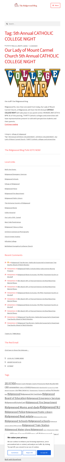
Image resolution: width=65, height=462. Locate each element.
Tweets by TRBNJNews (13, 334)
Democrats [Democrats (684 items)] (35, 387)
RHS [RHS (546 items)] (6, 394)
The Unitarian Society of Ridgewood (17, 203)
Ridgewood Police (11, 189)
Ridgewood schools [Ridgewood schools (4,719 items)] (39, 421)
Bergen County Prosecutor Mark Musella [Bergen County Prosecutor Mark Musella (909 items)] (40, 384)
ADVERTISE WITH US (14, 362)
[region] (29, 445)
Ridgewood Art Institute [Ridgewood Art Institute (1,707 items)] (31, 394)
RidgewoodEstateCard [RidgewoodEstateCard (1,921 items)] (15, 402)
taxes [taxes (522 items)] (45, 430)
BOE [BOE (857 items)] (57, 384)
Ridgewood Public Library (13, 198)
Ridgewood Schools (11, 179)
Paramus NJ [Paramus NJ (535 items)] (42, 390)
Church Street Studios (12, 237)
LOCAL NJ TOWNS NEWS (15, 358)
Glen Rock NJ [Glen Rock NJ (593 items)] (43, 387)
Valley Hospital (10, 213)
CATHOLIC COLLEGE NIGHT (45, 137)
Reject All (29, 453)
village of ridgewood (19, 134)
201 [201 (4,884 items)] (7, 383)
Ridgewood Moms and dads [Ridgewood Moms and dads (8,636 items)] (22, 407)
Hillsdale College (10, 241)
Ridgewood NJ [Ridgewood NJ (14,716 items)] (50, 407)
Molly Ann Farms (10, 169)
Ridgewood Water (11, 208)
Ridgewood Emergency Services (16, 174)
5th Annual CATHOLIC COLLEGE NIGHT (22, 137)
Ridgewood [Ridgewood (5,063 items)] (13, 394)
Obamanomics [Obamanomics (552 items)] (34, 390)
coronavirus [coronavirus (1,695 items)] (14, 387)
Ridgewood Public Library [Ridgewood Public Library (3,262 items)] (39, 411)
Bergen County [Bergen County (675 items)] (21, 384)
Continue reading (11, 124)
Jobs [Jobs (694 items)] (16, 390)
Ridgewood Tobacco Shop (14, 227)
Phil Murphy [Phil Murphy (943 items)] (55, 390)
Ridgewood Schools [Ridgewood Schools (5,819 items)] (16, 421)
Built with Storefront (13, 459)
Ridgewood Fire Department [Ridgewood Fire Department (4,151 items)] (41, 402)
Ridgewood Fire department (14, 193)
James (25, 46)
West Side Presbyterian (13, 222)
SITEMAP (10, 366)
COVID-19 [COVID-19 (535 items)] (22, 387)
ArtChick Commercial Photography (17, 232)
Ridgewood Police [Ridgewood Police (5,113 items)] (15, 411)
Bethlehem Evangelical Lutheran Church (19, 246)
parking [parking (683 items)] (48, 390)
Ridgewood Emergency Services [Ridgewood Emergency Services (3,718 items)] (43, 398)
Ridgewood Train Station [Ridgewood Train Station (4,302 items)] (35, 425)
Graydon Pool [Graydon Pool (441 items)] (51, 387)
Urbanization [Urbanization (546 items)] (51, 430)
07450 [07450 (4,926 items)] (12, 383)
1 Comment (33, 46)
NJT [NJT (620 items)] (28, 390)
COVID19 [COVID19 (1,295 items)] (28, 387)
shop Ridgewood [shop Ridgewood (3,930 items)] (34, 429)
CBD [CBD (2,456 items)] (7, 387)
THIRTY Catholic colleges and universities (40, 139)
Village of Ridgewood (12, 184)
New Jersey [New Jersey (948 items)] (23, 390)
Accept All (44, 453)
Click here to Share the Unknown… (17, 350)
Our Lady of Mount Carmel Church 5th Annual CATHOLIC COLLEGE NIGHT (32, 55)
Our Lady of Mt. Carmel (13, 217)
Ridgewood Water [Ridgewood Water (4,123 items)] (14, 429)
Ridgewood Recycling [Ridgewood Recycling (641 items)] (40, 417)
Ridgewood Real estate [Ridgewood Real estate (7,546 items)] (19, 416)
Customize (14, 453)
